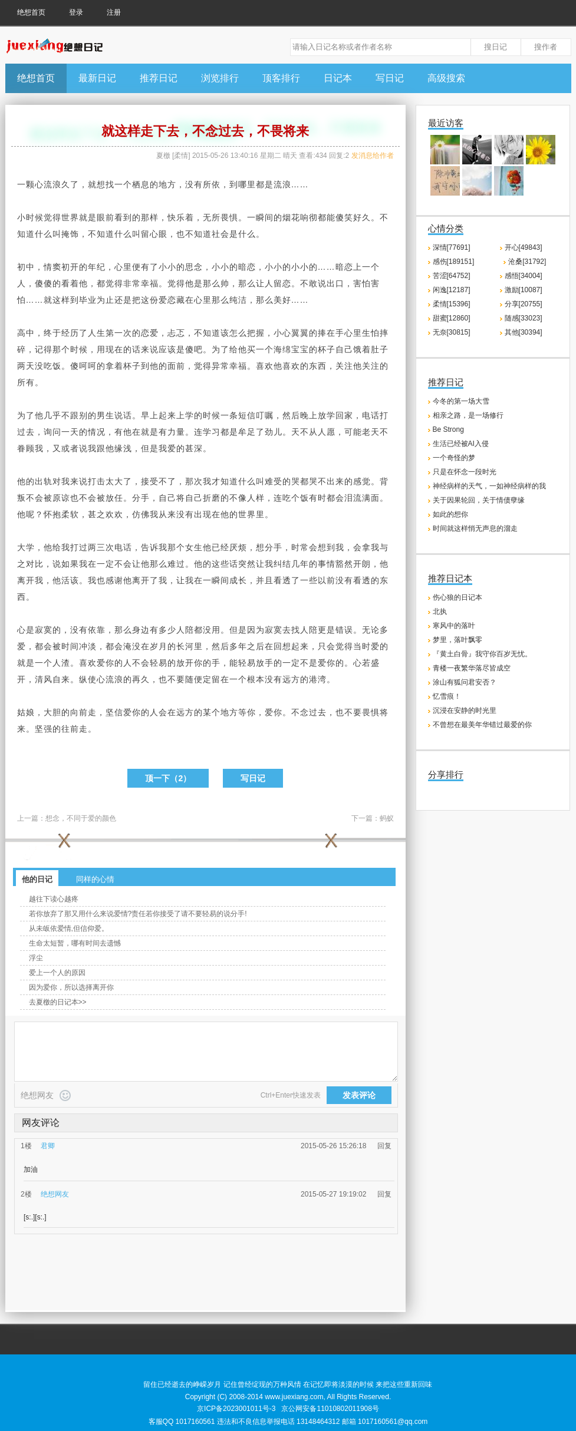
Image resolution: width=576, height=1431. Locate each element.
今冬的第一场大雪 (461, 401)
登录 (76, 12)
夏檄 (163, 155)
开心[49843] (523, 247)
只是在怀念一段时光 (464, 472)
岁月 (158, 646)
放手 (265, 662)
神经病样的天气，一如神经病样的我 (489, 486)
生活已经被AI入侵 (461, 443)
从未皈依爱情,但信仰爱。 (68, 928)
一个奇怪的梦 (454, 458)
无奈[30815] (451, 332)
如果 (70, 564)
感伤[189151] (454, 261)
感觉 (362, 481)
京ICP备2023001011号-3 (236, 1408)
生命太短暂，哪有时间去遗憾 (75, 943)
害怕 (362, 283)
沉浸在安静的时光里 (464, 710)
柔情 (181, 155)
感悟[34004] (523, 276)
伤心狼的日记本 (457, 597)
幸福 (150, 283)
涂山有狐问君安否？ (464, 682)
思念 (194, 267)
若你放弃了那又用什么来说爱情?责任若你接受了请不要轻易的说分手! (138, 914)
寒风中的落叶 (454, 626)
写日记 (390, 78)
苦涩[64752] (451, 276)
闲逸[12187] (451, 290)
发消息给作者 (372, 155)
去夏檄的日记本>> (58, 1002)
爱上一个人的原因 (57, 973)
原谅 (61, 498)
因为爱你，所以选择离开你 (71, 987)
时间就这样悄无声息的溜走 (475, 528)
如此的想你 (450, 514)
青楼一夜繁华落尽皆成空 (472, 668)
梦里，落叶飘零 (457, 640)
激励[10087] (523, 290)
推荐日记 (158, 78)
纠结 (282, 564)
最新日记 (97, 78)
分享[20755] (523, 304)
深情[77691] (451, 247)
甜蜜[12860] (451, 318)
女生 (194, 547)
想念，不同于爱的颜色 (80, 818)
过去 (26, 432)
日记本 (338, 78)
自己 (344, 349)
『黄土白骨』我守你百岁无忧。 (482, 654)
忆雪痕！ (447, 696)
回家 (344, 415)
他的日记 (37, 879)
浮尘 (36, 958)
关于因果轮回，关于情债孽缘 (479, 500)
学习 (211, 432)
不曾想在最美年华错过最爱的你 (482, 725)
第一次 (119, 333)
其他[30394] (523, 332)
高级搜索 (446, 78)
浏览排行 (220, 78)
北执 (440, 611)
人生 (97, 333)
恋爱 (150, 333)
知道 (26, 234)
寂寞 (43, 629)
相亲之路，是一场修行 (468, 415)
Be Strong (448, 429)
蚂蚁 (387, 818)
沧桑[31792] (527, 261)
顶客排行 (281, 78)
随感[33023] (523, 318)
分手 (141, 498)
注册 (114, 12)
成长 (238, 580)
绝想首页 (31, 12)
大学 (26, 547)
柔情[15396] (451, 304)
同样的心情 (95, 879)
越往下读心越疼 (53, 899)
